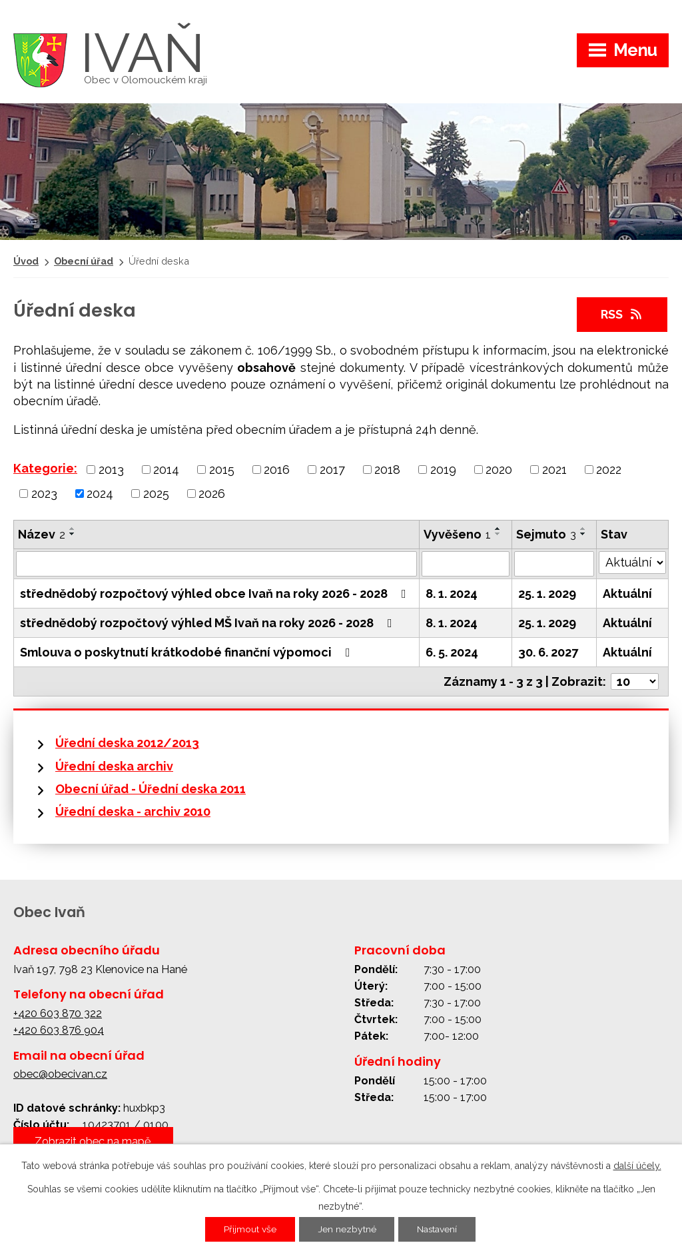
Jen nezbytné (346, 1229)
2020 (499, 470)
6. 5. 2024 (452, 652)
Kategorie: (45, 468)
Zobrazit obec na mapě (93, 1141)
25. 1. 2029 (547, 594)
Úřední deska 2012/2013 (127, 743)
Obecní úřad (83, 261)
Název (41, 534)
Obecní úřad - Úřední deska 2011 (150, 789)
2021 (554, 470)
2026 (211, 493)
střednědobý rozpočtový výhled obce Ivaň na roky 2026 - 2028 (216, 594)
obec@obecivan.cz (60, 1074)
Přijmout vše (249, 1229)
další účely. (637, 1165)
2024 (100, 493)
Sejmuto (546, 534)
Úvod (26, 261)
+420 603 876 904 (58, 1030)
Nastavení (437, 1229)
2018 (387, 470)
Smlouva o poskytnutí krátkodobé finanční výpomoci (188, 652)
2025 (156, 493)
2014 (166, 470)
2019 (443, 470)
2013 (111, 470)
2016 (277, 470)
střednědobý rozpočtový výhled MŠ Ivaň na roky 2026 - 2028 (209, 623)
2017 (332, 470)
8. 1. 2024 (452, 594)
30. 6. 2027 (548, 652)
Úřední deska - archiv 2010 (132, 811)
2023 (44, 493)
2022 (608, 470)
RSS (622, 314)
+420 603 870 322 (57, 1013)
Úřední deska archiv (114, 766)
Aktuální (627, 594)
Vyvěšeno (457, 534)
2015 (221, 470)
